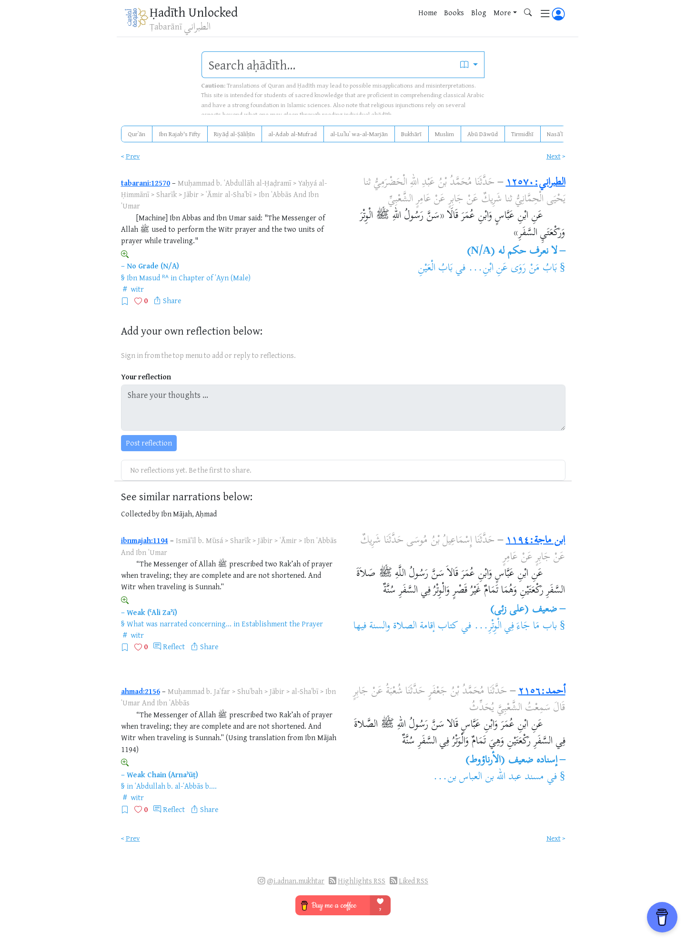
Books (454, 12)
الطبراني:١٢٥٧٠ (535, 182)
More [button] (502, 12)
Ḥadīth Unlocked (194, 11)
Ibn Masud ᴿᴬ (148, 277)
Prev (133, 155)
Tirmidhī (522, 134)
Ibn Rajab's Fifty (180, 134)
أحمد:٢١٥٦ (541, 691)
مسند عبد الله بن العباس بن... (488, 777)
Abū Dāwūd (482, 134)
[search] (328, 64)
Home (427, 12)
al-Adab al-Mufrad (292, 134)
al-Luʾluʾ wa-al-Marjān (359, 134)
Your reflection (146, 376)
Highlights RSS (361, 880)
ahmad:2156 (140, 691)
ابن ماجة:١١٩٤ (535, 540)
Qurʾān (136, 134)
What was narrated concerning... (179, 623)
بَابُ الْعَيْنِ (435, 268)
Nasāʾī (555, 134)
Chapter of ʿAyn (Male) (215, 277)
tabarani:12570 (145, 182)
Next (553, 155)
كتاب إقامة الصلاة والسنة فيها (405, 626)
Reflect (174, 646)
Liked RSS (413, 880)
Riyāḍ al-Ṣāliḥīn (234, 134)
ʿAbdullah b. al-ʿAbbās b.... (176, 786)
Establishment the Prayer (282, 623)
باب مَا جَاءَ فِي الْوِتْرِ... (515, 626)
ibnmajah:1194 (144, 540)
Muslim (444, 134)
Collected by (140, 513)
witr (137, 289)
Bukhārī (411, 134)
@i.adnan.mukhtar (295, 880)
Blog (478, 12)
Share (172, 300)
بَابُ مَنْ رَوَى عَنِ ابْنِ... (512, 268)
